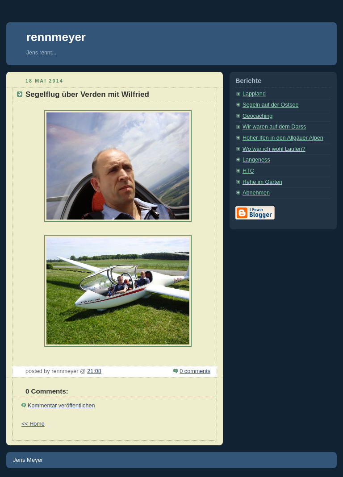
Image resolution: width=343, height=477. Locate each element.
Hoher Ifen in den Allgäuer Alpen (283, 138)
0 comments (195, 371)
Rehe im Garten (262, 182)
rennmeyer (56, 37)
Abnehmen (256, 193)
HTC (248, 171)
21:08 (94, 371)
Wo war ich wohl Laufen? (274, 149)
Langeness (256, 160)
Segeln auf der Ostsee (270, 105)
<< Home (33, 424)
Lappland (254, 94)
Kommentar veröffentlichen (61, 405)
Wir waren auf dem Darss (274, 127)
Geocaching (257, 116)
